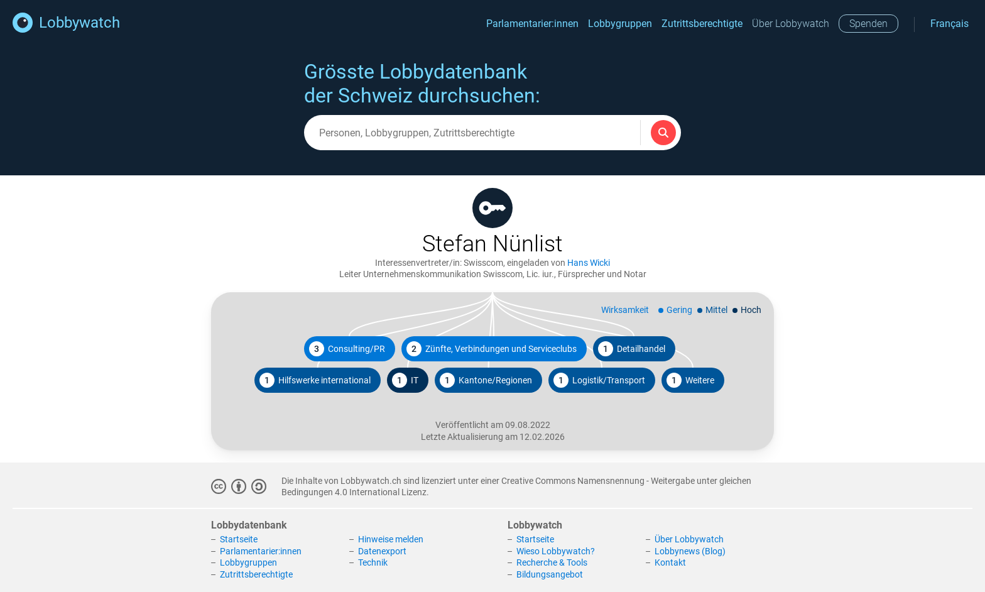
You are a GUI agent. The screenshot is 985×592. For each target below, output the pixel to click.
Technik (373, 562)
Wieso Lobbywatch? (555, 551)
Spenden (868, 24)
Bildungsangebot (549, 574)
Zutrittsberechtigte (702, 24)
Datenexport (382, 551)
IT (405, 380)
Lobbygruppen (620, 24)
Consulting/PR (347, 348)
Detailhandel (631, 348)
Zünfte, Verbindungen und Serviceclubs (491, 348)
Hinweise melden (390, 539)
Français (949, 24)
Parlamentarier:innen (532, 24)
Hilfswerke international (315, 380)
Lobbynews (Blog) (690, 551)
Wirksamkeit (625, 310)
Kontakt (670, 562)
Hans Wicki (588, 263)
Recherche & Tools (551, 562)
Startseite (239, 539)
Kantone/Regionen (486, 380)
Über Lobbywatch (790, 24)
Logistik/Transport (599, 380)
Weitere (690, 380)
